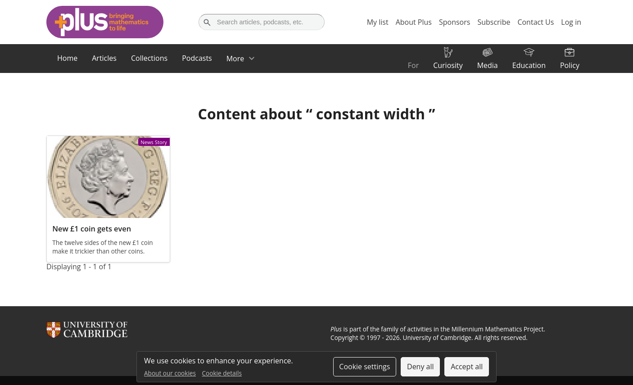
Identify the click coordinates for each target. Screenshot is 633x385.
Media (487, 65)
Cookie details (222, 373)
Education (529, 65)
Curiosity (447, 65)
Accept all (467, 366)
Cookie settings (364, 366)
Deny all (420, 366)
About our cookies (170, 373)
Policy (569, 65)
